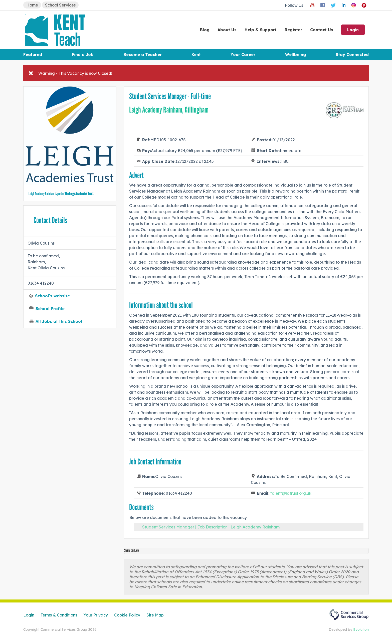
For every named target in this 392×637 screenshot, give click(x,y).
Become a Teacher (142, 54)
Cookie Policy (127, 614)
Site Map (155, 614)
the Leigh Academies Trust (79, 193)
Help (261, 29)
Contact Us (321, 29)
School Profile (50, 308)
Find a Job (83, 54)
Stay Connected (352, 54)
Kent (196, 54)
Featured (32, 54)
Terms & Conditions (59, 614)
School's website (52, 295)
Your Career (243, 54)
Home (32, 5)
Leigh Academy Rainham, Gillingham (169, 110)
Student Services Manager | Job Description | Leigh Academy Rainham (211, 526)
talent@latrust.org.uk (290, 493)
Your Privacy (95, 614)
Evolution (361, 629)
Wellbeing (295, 54)
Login (353, 29)
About (227, 29)
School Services (60, 5)
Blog (205, 29)
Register (293, 29)
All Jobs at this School (59, 321)
